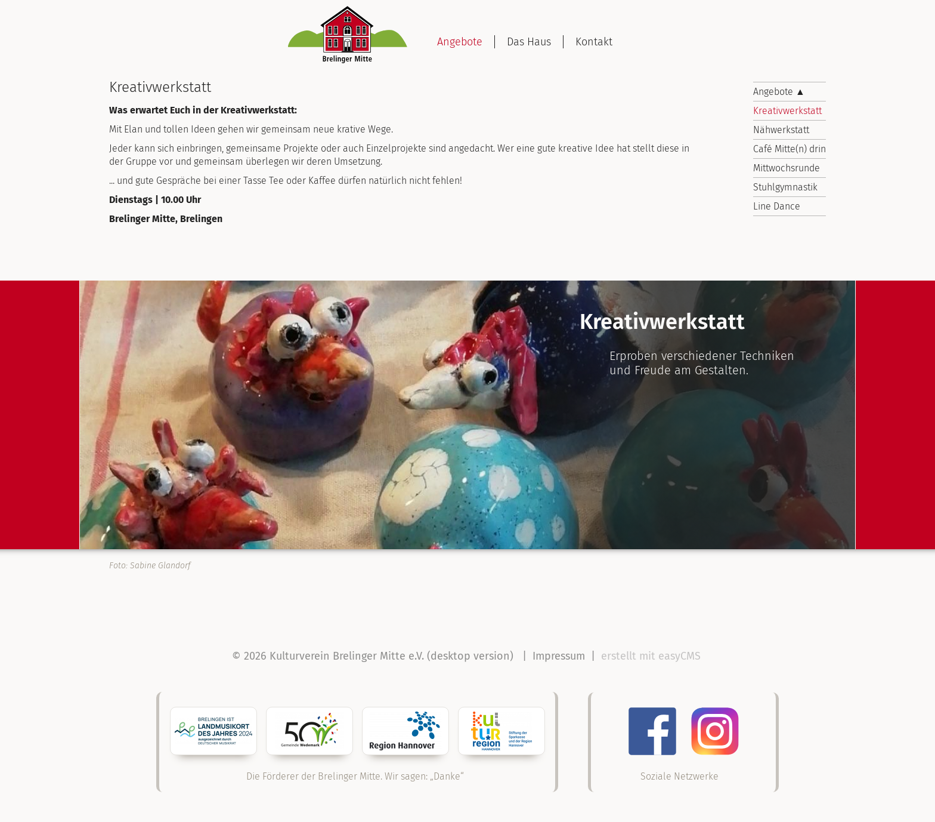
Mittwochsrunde (786, 168)
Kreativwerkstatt (787, 110)
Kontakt (593, 41)
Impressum (558, 656)
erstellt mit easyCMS (652, 656)
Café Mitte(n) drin (789, 149)
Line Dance (776, 206)
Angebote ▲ (779, 91)
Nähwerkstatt (781, 130)
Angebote (459, 41)
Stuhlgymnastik (785, 187)
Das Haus (529, 41)
